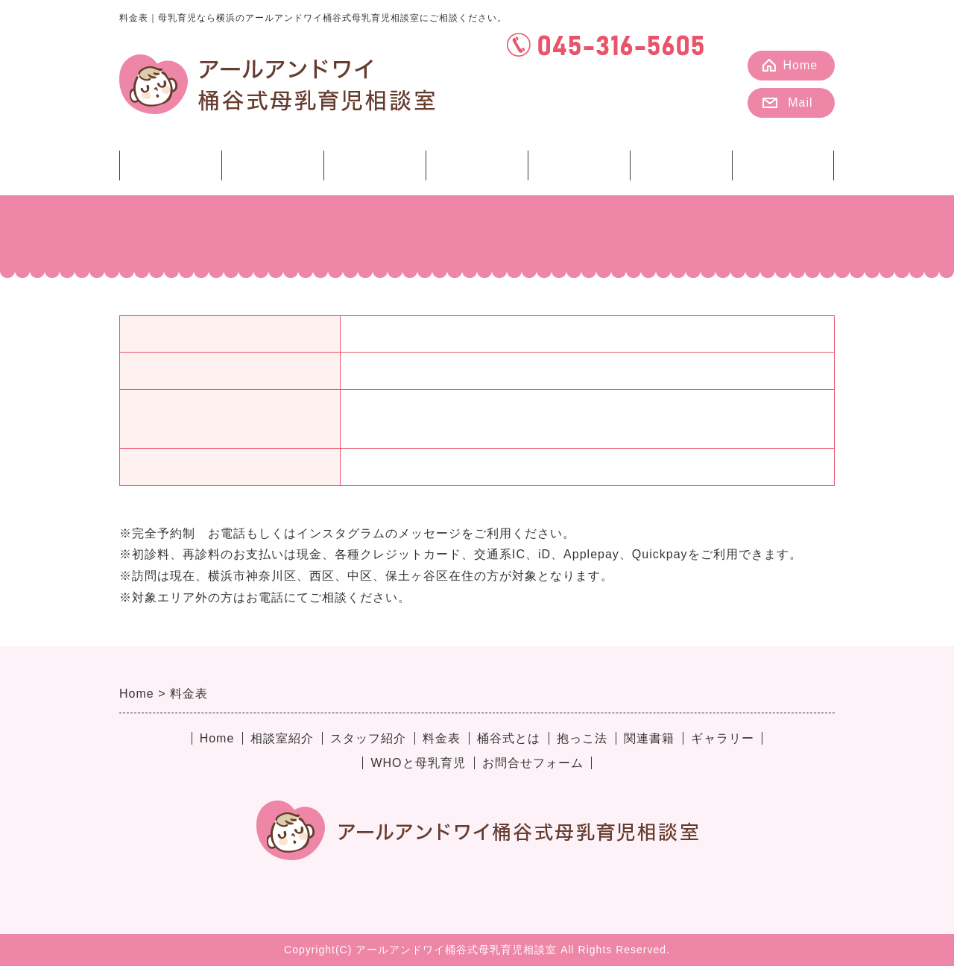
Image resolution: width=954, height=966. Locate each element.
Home (800, 65)
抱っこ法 (579, 164)
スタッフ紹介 (272, 164)
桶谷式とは (476, 164)
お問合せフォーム (533, 763)
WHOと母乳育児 (417, 763)
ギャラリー (783, 164)
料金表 (374, 164)
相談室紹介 (170, 164)
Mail (800, 102)
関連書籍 (681, 164)
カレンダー (613, 107)
